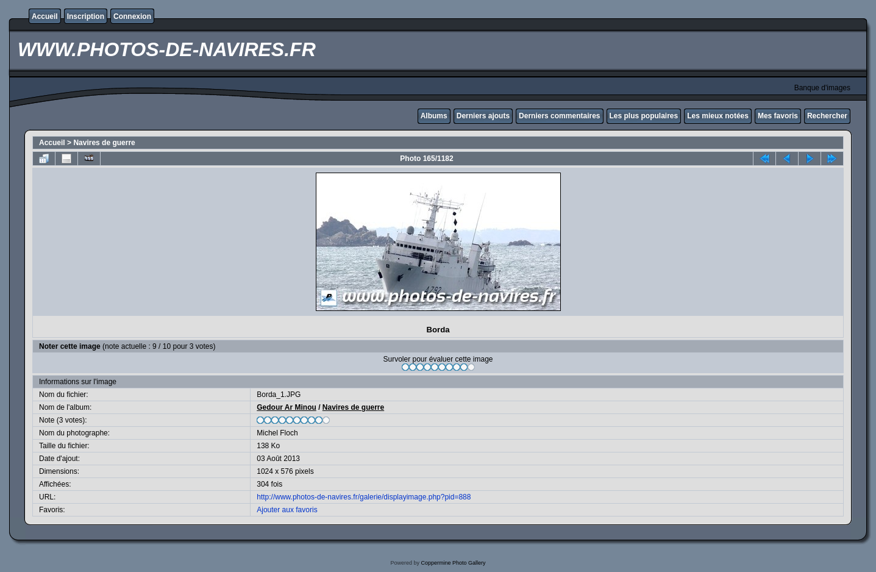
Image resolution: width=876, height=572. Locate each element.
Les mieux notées (718, 116)
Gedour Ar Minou (286, 407)
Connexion (132, 16)
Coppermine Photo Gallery (453, 563)
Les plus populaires (644, 116)
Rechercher (827, 116)
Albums (434, 116)
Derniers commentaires (559, 116)
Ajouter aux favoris (287, 510)
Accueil (45, 16)
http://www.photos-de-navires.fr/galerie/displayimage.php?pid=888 (364, 497)
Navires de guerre (104, 142)
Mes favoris (778, 116)
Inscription (85, 16)
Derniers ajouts (483, 116)
